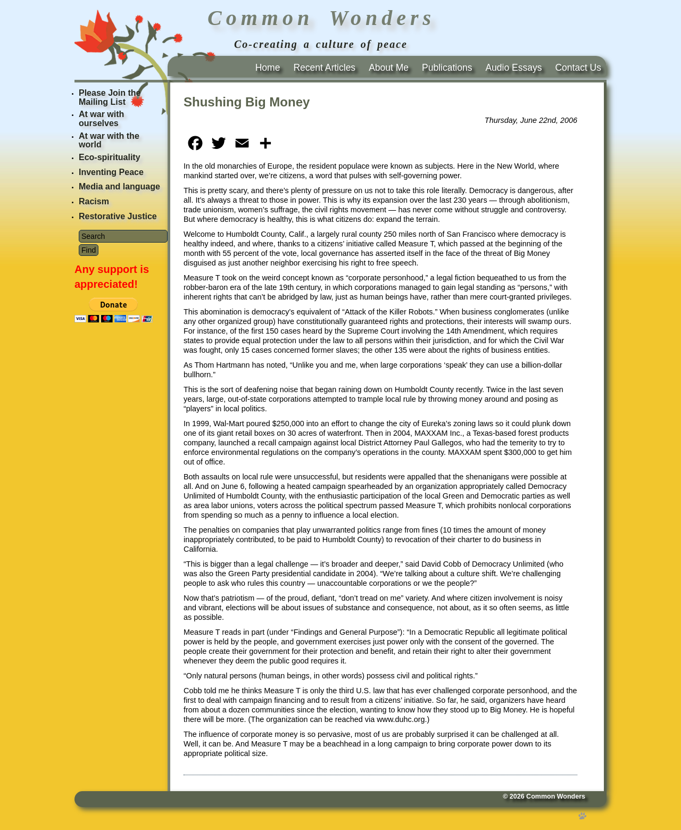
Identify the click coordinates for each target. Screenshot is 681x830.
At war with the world (109, 140)
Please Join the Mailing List (110, 97)
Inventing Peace (111, 172)
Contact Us (578, 67)
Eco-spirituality (109, 157)
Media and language (119, 186)
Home (267, 67)
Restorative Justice (118, 216)
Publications (447, 67)
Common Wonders (555, 796)
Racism (94, 201)
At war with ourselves (101, 119)
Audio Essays (513, 67)
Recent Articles (324, 67)
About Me (389, 67)
